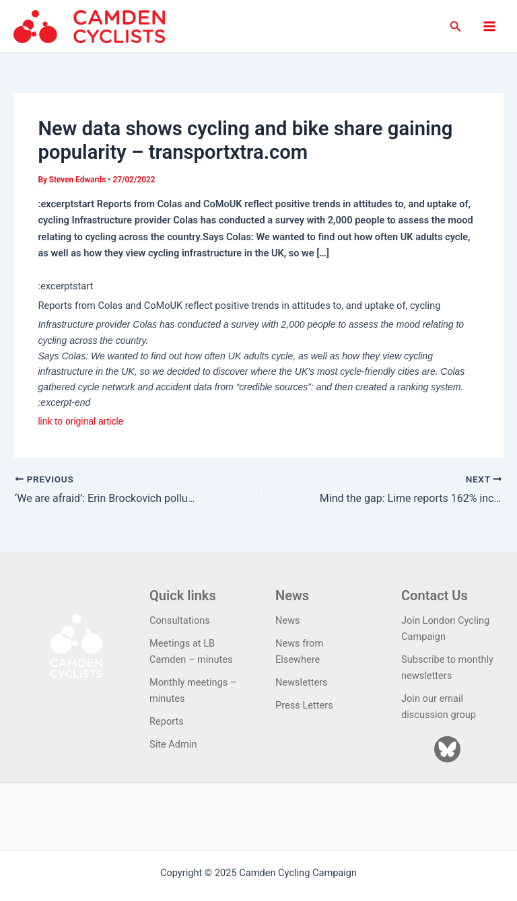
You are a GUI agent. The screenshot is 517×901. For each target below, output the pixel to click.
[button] (456, 26)
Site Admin (173, 744)
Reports (166, 721)
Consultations (179, 620)
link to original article (80, 421)
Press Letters (304, 705)
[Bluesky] (447, 749)
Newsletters (301, 682)
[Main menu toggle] (489, 26)
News (287, 620)
